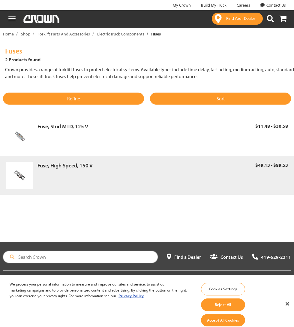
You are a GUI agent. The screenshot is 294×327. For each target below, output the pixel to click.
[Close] (287, 308)
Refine (73, 99)
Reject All (223, 309)
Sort (221, 99)
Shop (25, 34)
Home (8, 34)
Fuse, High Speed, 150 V (65, 165)
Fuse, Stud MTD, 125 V (63, 126)
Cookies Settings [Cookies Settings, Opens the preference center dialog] (223, 293)
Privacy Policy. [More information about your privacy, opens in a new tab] (131, 300)
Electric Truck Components (120, 34)
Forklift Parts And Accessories (64, 34)
